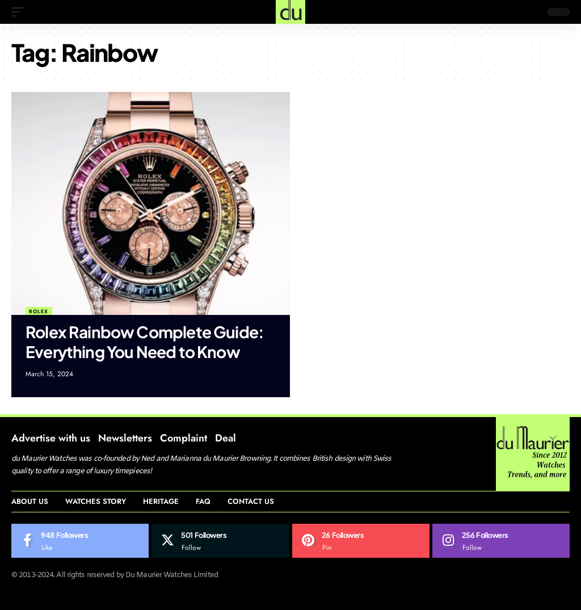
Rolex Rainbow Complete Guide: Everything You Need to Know (145, 341)
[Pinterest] (361, 541)
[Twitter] (220, 541)
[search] (529, 12)
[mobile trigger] (21, 11)
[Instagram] (501, 541)
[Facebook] (80, 541)
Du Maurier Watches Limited (171, 575)
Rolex (38, 311)
